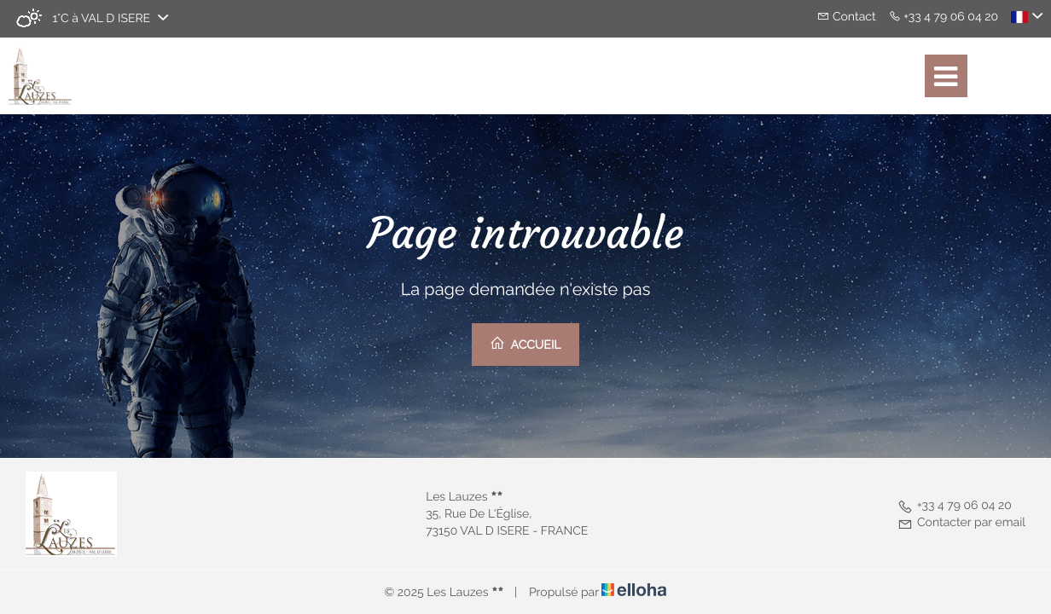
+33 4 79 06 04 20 (954, 506)
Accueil (525, 343)
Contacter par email (961, 523)
